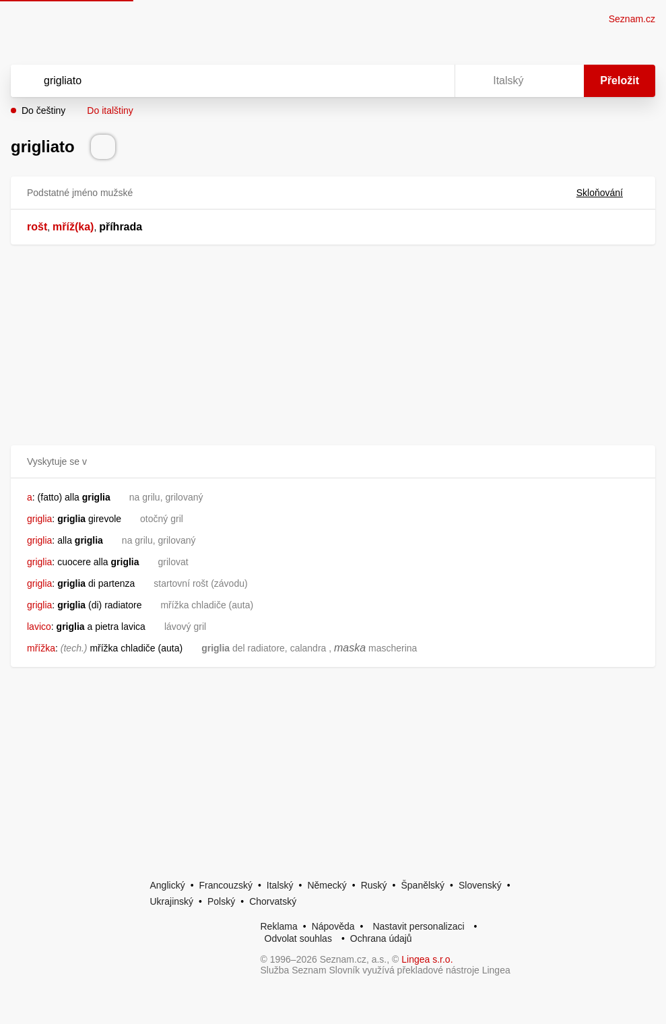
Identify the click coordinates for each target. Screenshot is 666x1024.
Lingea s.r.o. (427, 959)
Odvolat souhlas (298, 938)
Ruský (374, 885)
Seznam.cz (632, 18)
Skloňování (607, 192)
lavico (39, 626)
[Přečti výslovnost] (103, 146)
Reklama (279, 926)
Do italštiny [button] (110, 110)
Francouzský (226, 885)
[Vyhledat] (215, 81)
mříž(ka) (73, 226)
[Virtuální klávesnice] (431, 81)
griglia (39, 518)
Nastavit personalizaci (418, 926)
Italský (280, 885)
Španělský (422, 885)
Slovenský (480, 885)
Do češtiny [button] (43, 110)
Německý (326, 885)
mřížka (41, 648)
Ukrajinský (172, 901)
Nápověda (333, 926)
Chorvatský (272, 901)
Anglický (167, 885)
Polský (221, 901)
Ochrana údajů (381, 938)
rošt (37, 226)
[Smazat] (402, 81)
